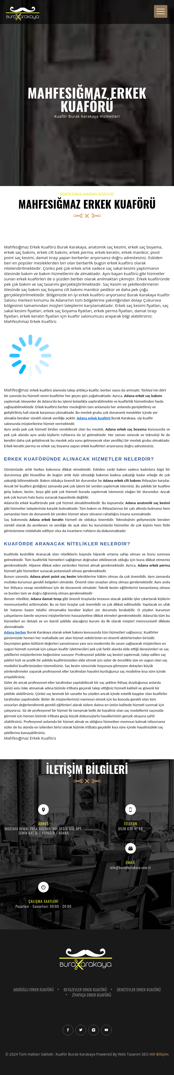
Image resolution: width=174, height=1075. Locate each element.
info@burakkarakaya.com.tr (130, 867)
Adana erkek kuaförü (94, 418)
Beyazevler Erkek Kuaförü (85, 989)
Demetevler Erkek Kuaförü (139, 989)
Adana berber (15, 632)
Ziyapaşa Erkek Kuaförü (91, 995)
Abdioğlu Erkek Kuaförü (33, 989)
